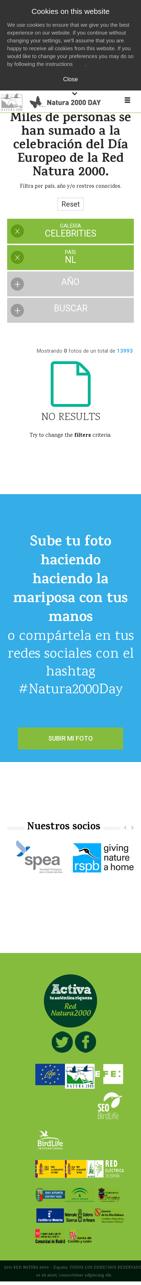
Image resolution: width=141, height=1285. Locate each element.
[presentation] (70, 231)
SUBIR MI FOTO (70, 738)
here (79, 64)
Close (70, 79)
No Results (70, 417)
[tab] (70, 232)
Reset (70, 204)
